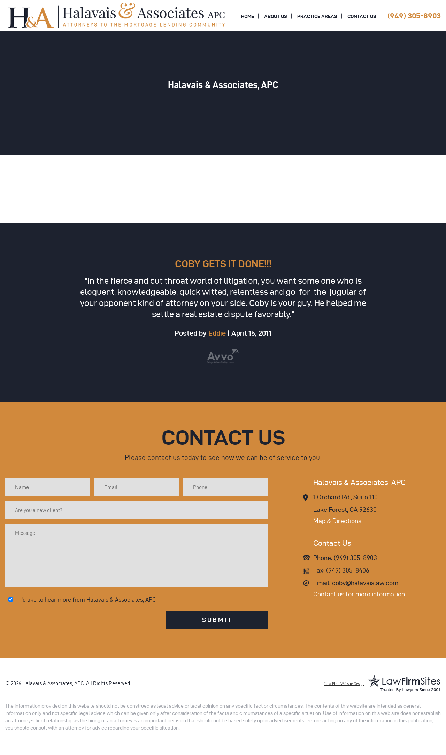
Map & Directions (337, 520)
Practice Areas (317, 16)
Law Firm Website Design (344, 683)
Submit (217, 619)
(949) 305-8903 (414, 16)
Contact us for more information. (359, 594)
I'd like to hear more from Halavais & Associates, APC (88, 599)
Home (247, 16)
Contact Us (361, 16)
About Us (275, 16)
